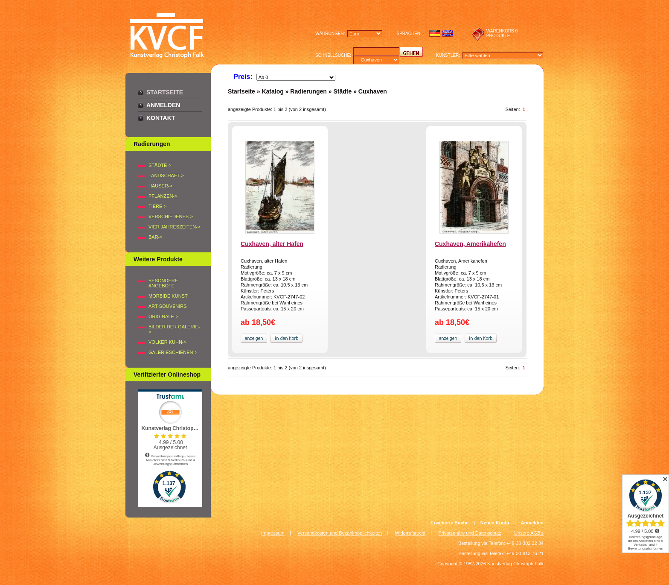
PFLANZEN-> (162, 196)
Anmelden (163, 105)
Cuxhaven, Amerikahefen (470, 243)
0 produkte (502, 33)
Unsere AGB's (529, 532)
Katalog (272, 91)
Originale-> (163, 316)
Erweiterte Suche (449, 522)
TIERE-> (157, 206)
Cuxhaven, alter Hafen (272, 243)
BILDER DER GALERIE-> (174, 329)
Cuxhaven (372, 91)
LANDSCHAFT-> (166, 175)
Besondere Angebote (163, 283)
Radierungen (308, 91)
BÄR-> (155, 237)
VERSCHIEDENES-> (170, 216)
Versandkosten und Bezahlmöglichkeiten (339, 532)
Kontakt (160, 117)
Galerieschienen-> (173, 352)
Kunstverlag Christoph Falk (515, 563)
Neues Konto (494, 522)
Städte (342, 91)
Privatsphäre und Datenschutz (470, 532)
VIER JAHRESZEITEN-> (174, 226)
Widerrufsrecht (410, 532)
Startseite (164, 92)
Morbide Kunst (168, 295)
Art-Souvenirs (167, 306)
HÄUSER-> (160, 185)
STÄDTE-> (159, 165)
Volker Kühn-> (167, 342)
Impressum (272, 532)
